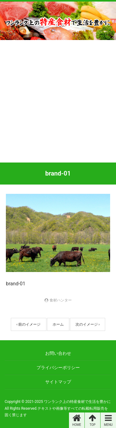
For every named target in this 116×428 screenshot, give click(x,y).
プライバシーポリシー (58, 367)
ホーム (58, 324)
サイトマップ (58, 381)
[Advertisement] (58, 101)
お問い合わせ (58, 353)
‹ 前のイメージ (28, 324)
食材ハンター (60, 300)
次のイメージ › (87, 324)
